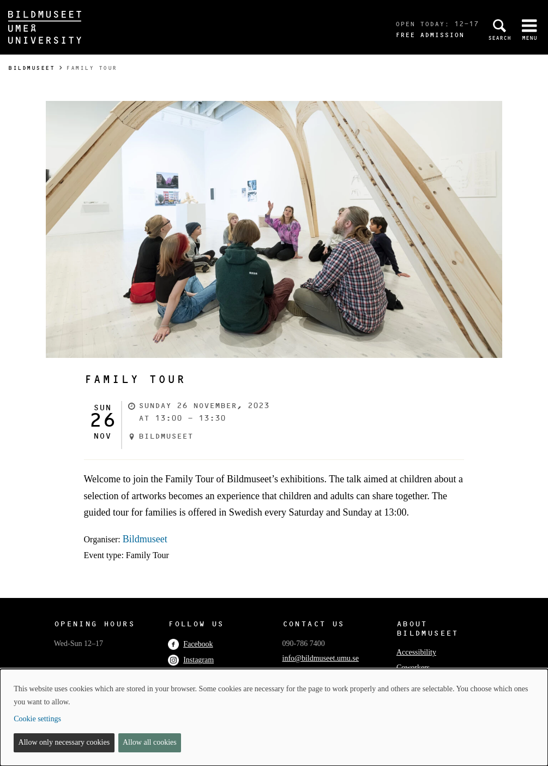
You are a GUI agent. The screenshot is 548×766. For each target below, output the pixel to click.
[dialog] (274, 717)
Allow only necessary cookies (64, 742)
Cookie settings (37, 719)
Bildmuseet (31, 68)
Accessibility (416, 652)
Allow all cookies (150, 742)
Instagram (191, 660)
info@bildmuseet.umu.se (320, 658)
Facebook (190, 644)
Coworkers (413, 667)
